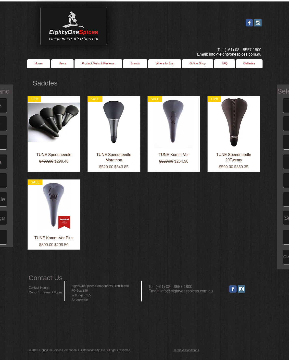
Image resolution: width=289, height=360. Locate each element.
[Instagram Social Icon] (258, 22)
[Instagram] (241, 289)
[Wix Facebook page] (249, 22)
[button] (164, 63)
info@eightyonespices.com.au (186, 291)
